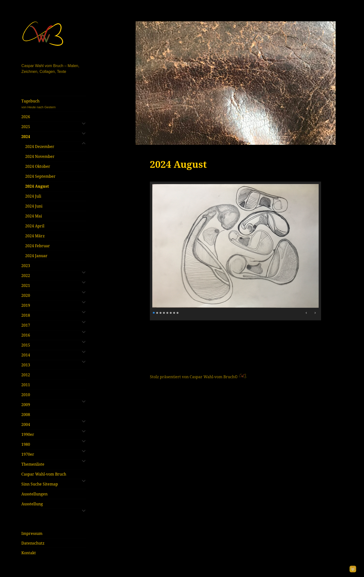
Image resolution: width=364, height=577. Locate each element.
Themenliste (32, 464)
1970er (27, 454)
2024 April (34, 226)
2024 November (40, 156)
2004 (25, 424)
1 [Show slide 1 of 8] (154, 312)
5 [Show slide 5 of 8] (167, 312)
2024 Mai (33, 216)
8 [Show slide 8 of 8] (178, 312)
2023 (25, 265)
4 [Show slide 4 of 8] (164, 312)
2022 (25, 275)
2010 (25, 394)
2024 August (37, 186)
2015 (25, 345)
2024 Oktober (37, 166)
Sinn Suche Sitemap (39, 484)
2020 (25, 295)
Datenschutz (32, 543)
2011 (25, 384)
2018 (25, 315)
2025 (25, 126)
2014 (25, 355)
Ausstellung (32, 504)
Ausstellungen (34, 494)
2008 (25, 414)
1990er (27, 434)
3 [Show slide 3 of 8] (161, 312)
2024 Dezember (39, 146)
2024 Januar (36, 255)
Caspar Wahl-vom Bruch (43, 474)
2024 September (40, 176)
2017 (25, 325)
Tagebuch (53, 104)
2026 (25, 116)
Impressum (31, 533)
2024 (25, 136)
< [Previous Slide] (306, 312)
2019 (25, 305)
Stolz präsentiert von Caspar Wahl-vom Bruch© (194, 376)
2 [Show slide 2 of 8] (157, 312)
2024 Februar (37, 245)
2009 (25, 404)
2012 (25, 374)
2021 (25, 285)
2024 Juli (33, 196)
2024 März (35, 235)
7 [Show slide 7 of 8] (174, 312)
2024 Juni (33, 206)
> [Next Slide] (315, 312)
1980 (25, 444)
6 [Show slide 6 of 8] (171, 312)
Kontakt (28, 552)
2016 (25, 335)
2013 (25, 365)
